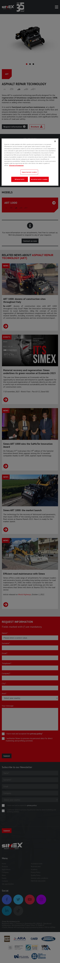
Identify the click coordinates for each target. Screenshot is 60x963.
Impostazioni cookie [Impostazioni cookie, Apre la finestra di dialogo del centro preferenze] (29, 172)
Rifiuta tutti (19, 179)
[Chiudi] (55, 141)
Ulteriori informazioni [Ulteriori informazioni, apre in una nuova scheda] (16, 165)
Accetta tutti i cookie (39, 179)
